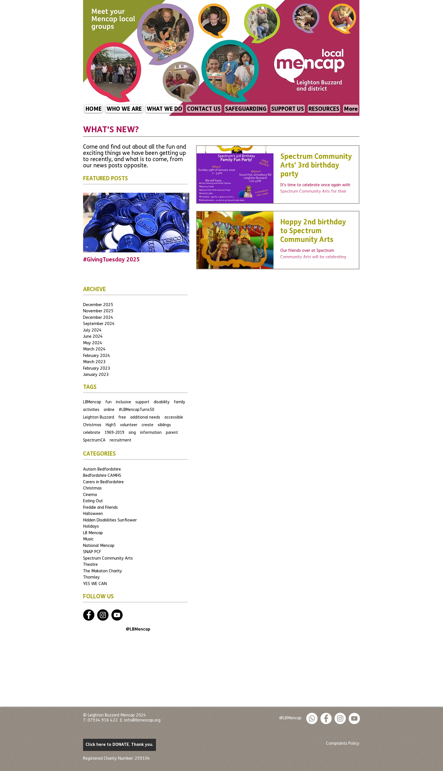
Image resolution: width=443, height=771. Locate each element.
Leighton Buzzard (98, 417)
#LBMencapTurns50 (136, 410)
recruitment (120, 440)
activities (91, 410)
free (122, 417)
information (151, 433)
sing (132, 433)
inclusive (123, 402)
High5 (111, 425)
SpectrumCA (94, 440)
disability (162, 402)
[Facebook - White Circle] (326, 718)
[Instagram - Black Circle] (102, 615)
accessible (173, 417)
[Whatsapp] (312, 718)
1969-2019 (114, 433)
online (109, 410)
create (147, 425)
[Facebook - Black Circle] (88, 615)
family (179, 402)
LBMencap (92, 402)
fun (108, 402)
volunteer (128, 425)
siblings (164, 425)
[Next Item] (180, 222)
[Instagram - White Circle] (340, 718)
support (142, 402)
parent (172, 433)
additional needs (145, 417)
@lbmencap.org (146, 720)
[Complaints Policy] (342, 744)
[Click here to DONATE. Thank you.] (119, 745)
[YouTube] (117, 615)
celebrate (91, 433)
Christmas (92, 425)
